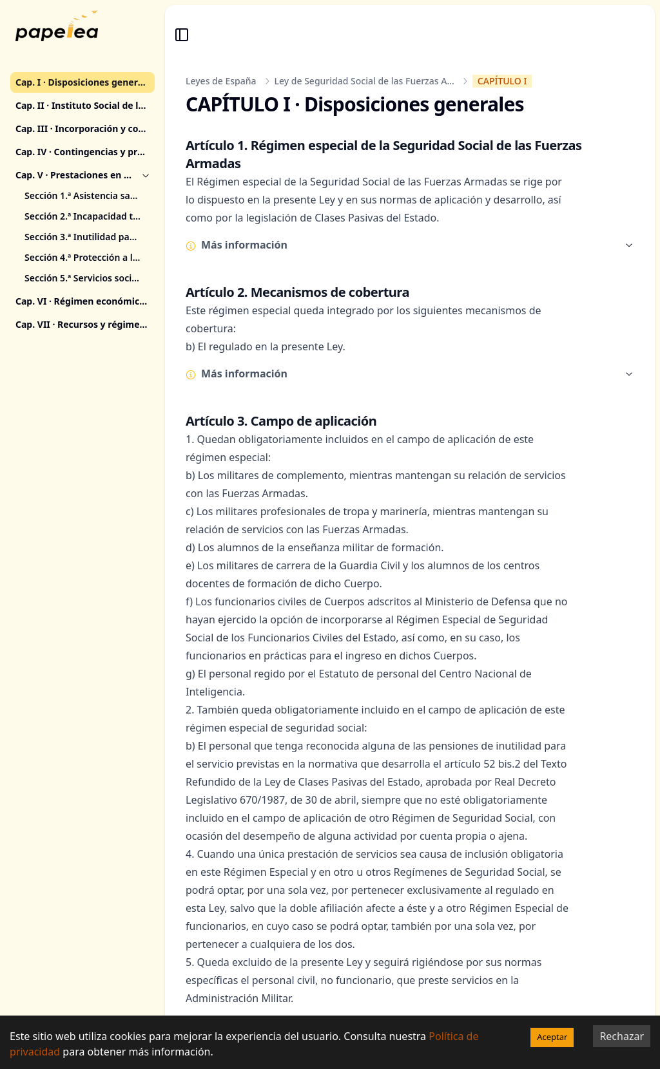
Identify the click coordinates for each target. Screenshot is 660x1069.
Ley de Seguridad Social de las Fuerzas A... (364, 81)
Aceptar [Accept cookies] (552, 1037)
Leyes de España (221, 81)
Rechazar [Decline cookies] (621, 1036)
